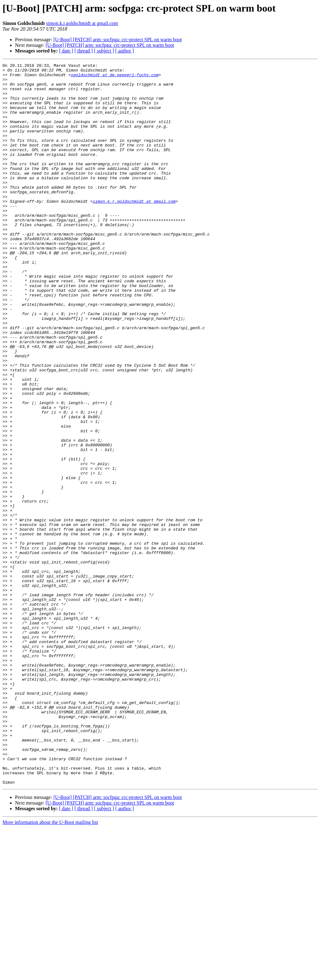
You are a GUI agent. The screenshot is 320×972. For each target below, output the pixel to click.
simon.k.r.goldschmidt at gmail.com (82, 23)
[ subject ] (104, 50)
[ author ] (124, 50)
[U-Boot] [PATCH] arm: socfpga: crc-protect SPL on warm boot (117, 39)
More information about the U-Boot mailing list (50, 966)
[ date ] (66, 50)
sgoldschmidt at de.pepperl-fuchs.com (114, 77)
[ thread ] (83, 50)
